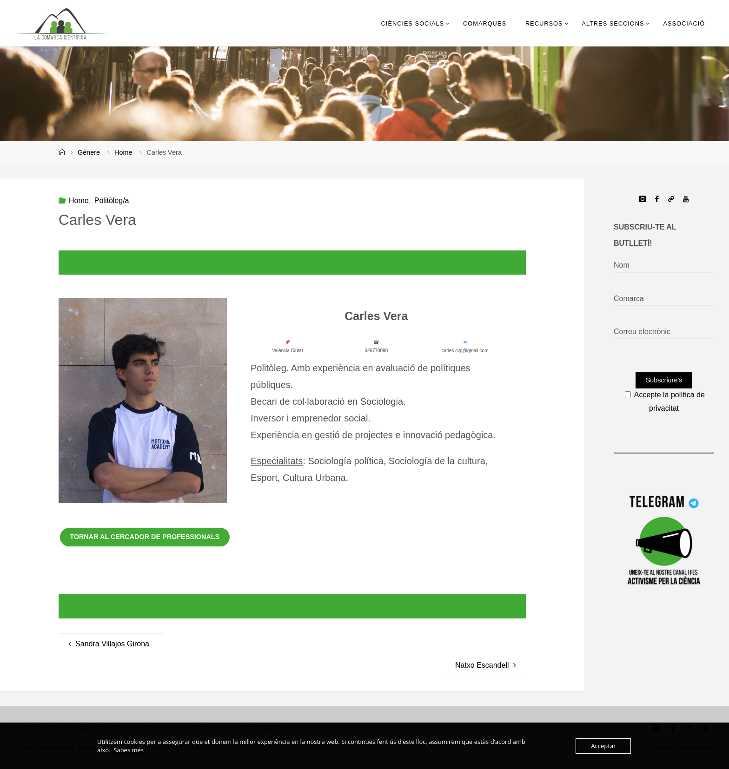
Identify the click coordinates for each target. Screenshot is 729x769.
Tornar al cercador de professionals (144, 536)
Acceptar (603, 746)
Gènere (89, 152)
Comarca (629, 298)
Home (123, 152)
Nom (622, 265)
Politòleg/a (111, 200)
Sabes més (128, 750)
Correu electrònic (642, 331)
